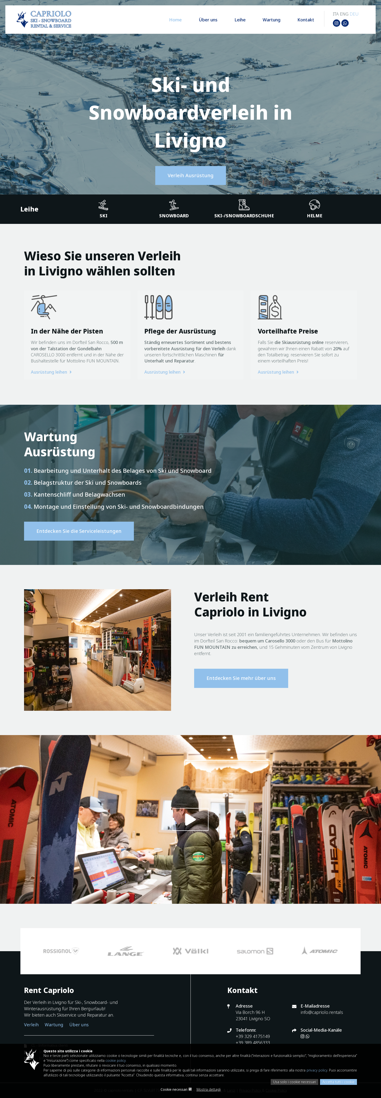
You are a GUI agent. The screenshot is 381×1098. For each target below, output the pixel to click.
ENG (343, 15)
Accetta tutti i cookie (338, 1082)
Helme (314, 209)
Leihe (232, 21)
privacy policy (337, 1070)
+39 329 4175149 (253, 1036)
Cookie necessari (173, 1089)
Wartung (264, 21)
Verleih (31, 1025)
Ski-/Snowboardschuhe (244, 209)
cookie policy (141, 1060)
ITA (335, 15)
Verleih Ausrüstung (191, 175)
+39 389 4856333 (253, 1042)
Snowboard (174, 209)
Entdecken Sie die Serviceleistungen (78, 531)
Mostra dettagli (208, 1089)
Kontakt (298, 21)
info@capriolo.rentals (322, 1012)
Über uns (200, 21)
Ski (103, 209)
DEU (353, 15)
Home (168, 21)
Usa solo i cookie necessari (294, 1082)
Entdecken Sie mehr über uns (241, 678)
